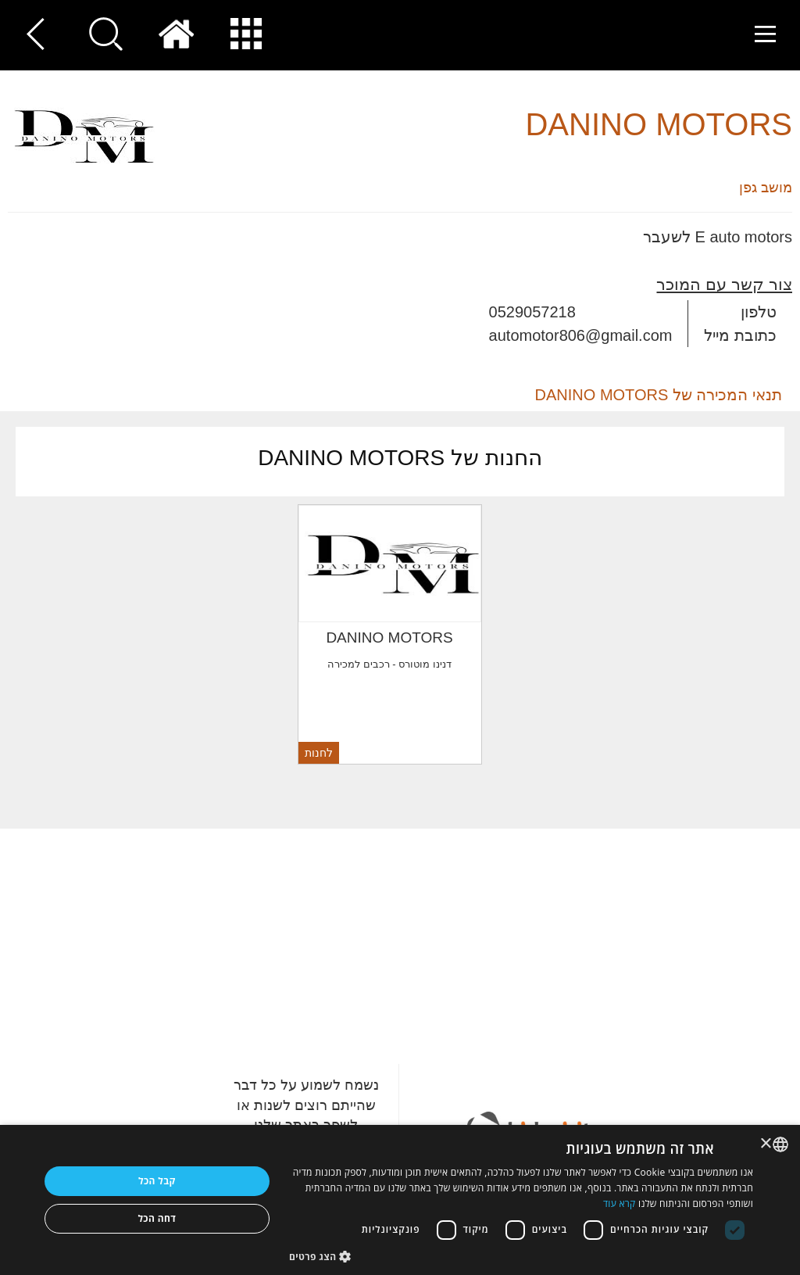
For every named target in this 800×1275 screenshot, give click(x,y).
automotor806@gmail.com (581, 335)
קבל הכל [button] (157, 1180)
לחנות (319, 753)
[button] (521, 1255)
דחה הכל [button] (157, 1218)
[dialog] (400, 1200)
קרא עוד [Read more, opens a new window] (619, 1203)
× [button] (767, 1144)
